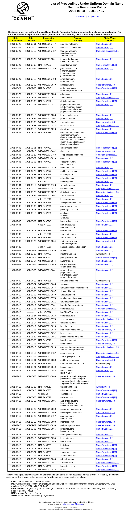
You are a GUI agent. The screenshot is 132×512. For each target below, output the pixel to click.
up (89, 16)
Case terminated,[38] (105, 85)
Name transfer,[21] (104, 44)
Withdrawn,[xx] (103, 387)
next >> (95, 16)
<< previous (80, 16)
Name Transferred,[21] (106, 65)
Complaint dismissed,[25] (107, 51)
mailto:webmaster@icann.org (72, 504)
